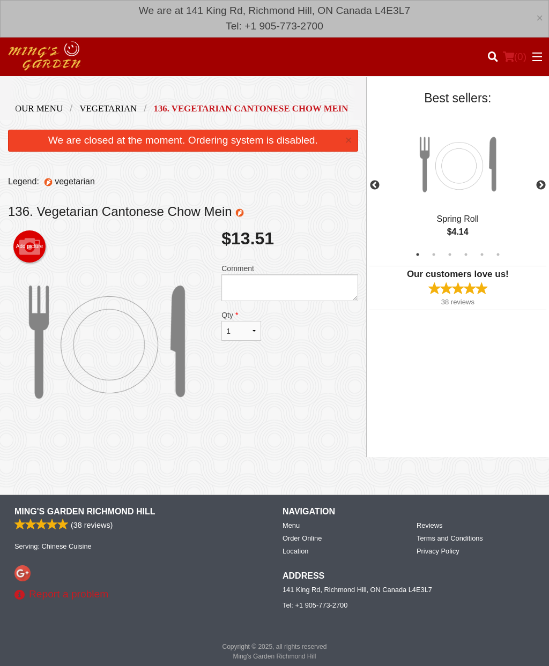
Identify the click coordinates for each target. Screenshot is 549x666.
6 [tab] (498, 254)
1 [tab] (417, 254)
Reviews (429, 525)
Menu (291, 525)
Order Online (302, 538)
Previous (374, 185)
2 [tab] (433, 254)
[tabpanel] (458, 185)
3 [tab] (449, 254)
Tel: (315, 605)
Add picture (29, 246)
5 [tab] (482, 254)
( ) (514, 57)
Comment (289, 282)
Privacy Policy (438, 551)
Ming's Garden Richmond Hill (84, 511)
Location (295, 551)
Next (541, 185)
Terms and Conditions (450, 538)
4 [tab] (466, 254)
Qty (241, 326)
